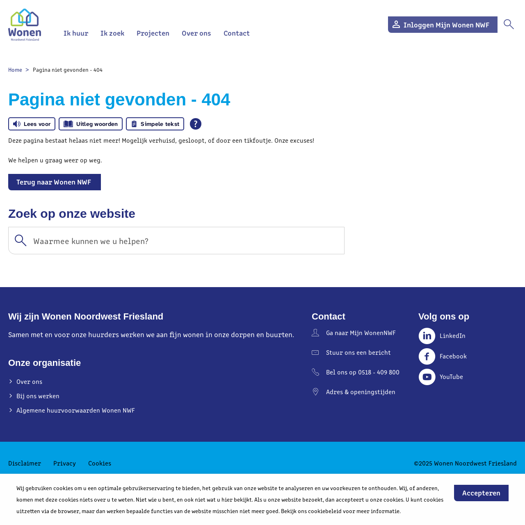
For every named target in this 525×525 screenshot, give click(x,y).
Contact (237, 32)
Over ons (196, 32)
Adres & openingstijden (360, 391)
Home (15, 69)
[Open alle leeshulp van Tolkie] (195, 124)
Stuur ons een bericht (358, 352)
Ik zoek (112, 32)
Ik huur (76, 32)
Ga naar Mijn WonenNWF (361, 332)
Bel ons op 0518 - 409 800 (362, 372)
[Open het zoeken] (508, 24)
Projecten (153, 32)
